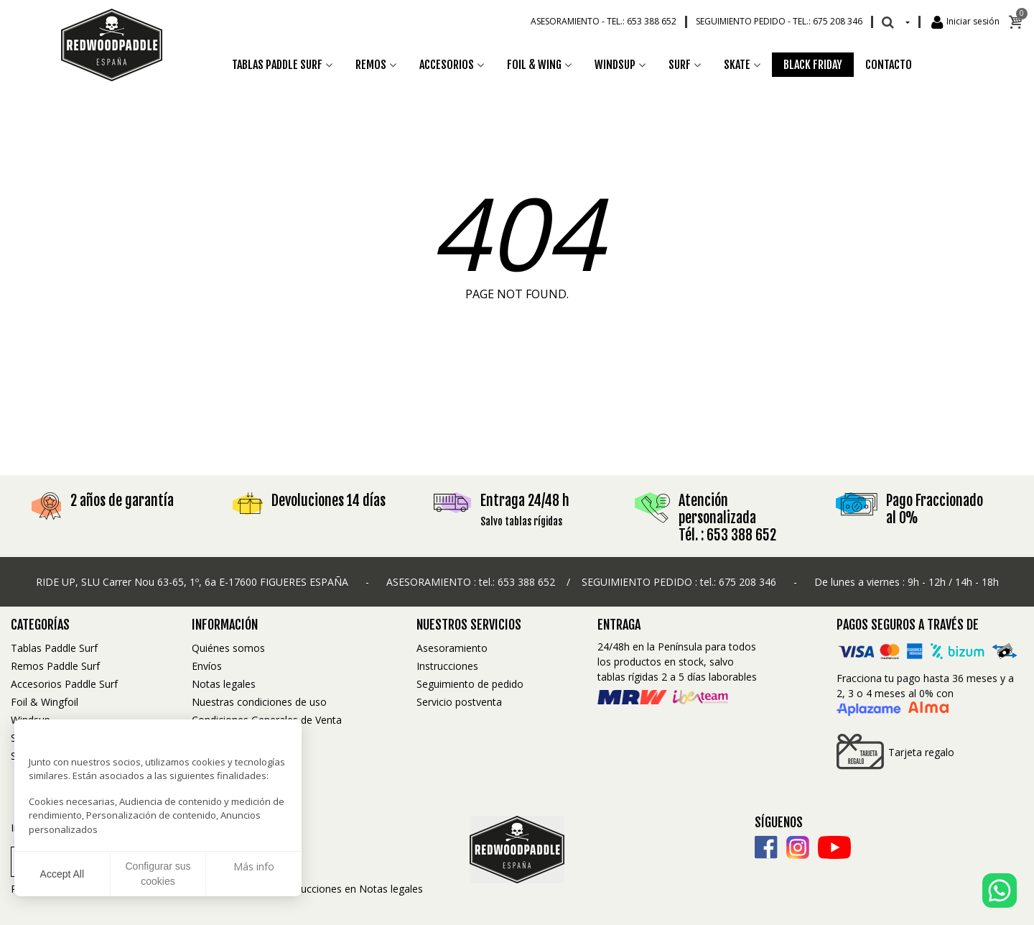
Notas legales (224, 684)
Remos (370, 64)
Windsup (615, 64)
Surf (680, 64)
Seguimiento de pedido (469, 684)
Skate (737, 64)
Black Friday (812, 64)
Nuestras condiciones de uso (259, 702)
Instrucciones (447, 666)
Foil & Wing (534, 64)
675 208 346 (747, 582)
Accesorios (446, 64)
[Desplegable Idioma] (906, 21)
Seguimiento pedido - (779, 21)
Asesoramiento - (603, 21)
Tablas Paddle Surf (277, 64)
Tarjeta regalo (895, 752)
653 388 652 (526, 582)
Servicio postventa (459, 702)
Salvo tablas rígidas (521, 521)
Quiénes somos (228, 648)
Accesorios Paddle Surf (64, 684)
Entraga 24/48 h (524, 501)
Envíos (207, 666)
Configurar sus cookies (157, 873)
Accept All (62, 874)
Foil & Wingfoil (44, 702)
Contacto (888, 64)
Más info (253, 866)
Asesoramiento (452, 648)
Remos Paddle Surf (55, 666)
